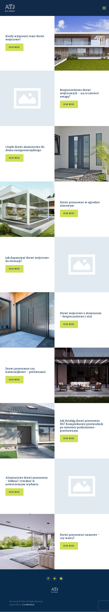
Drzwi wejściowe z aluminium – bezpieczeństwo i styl (81, 315)
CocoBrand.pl (28, 604)
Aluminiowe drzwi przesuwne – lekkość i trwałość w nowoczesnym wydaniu (26, 482)
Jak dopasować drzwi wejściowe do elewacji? (21, 260)
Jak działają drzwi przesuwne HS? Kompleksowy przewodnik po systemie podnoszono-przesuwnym (80, 426)
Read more (14, 47)
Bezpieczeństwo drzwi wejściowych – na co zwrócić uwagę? (80, 94)
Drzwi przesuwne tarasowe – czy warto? (80, 537)
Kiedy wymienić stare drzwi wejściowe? (25, 38)
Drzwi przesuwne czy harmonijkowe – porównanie (26, 370)
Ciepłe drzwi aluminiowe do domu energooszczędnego (25, 149)
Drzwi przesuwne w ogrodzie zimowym (80, 204)
